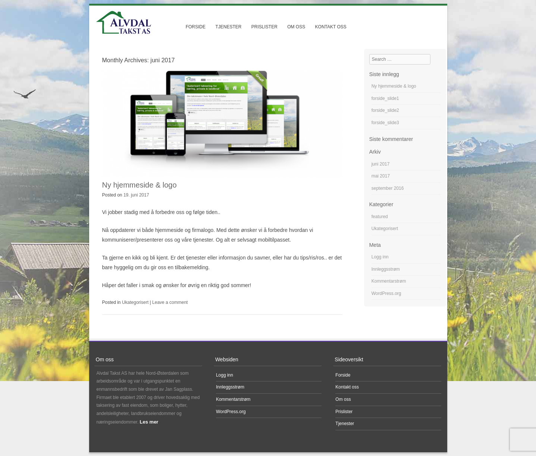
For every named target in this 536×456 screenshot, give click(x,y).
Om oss (296, 26)
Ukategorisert (135, 302)
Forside (196, 26)
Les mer (149, 422)
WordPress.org (386, 293)
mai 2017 (381, 176)
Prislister (264, 26)
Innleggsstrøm (386, 269)
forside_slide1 (385, 98)
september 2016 (388, 188)
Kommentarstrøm (389, 281)
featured (380, 216)
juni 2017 (381, 164)
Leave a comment (170, 302)
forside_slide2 (385, 110)
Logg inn (380, 257)
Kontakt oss (331, 26)
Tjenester (228, 26)
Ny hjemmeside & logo (139, 185)
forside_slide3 (385, 122)
